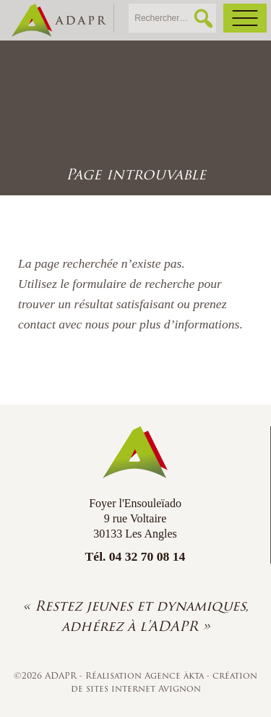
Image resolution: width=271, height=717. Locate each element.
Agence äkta (176, 675)
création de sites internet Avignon (164, 682)
